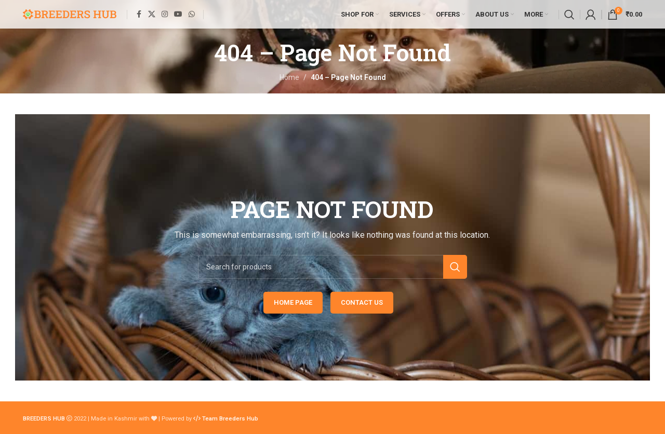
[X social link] (151, 14)
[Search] (569, 14)
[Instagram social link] (164, 14)
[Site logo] (69, 13)
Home (289, 77)
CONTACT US (362, 302)
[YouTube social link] (178, 14)
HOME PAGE (293, 302)
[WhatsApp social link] (191, 14)
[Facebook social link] (138, 14)
